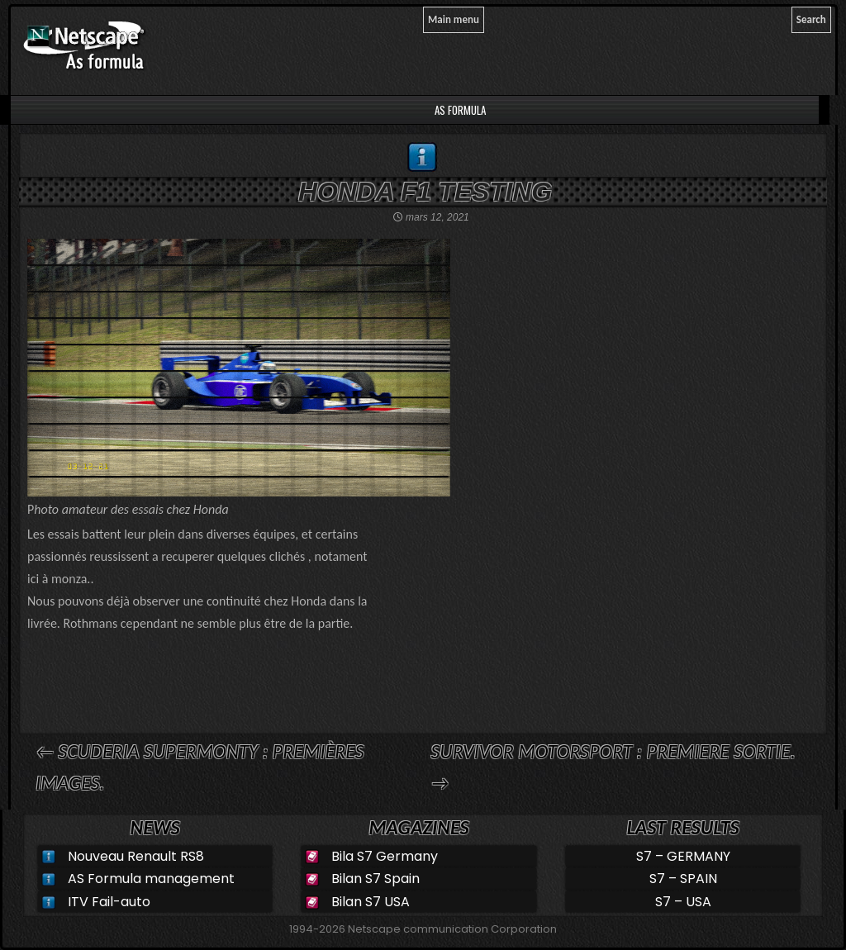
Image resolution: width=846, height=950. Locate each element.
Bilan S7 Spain (375, 878)
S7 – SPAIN (683, 878)
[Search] (811, 20)
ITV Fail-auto (109, 901)
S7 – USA (683, 901)
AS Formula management (151, 878)
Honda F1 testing (425, 192)
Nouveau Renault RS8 (136, 856)
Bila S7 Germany (384, 856)
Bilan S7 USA (370, 901)
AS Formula (459, 110)
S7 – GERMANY (683, 856)
